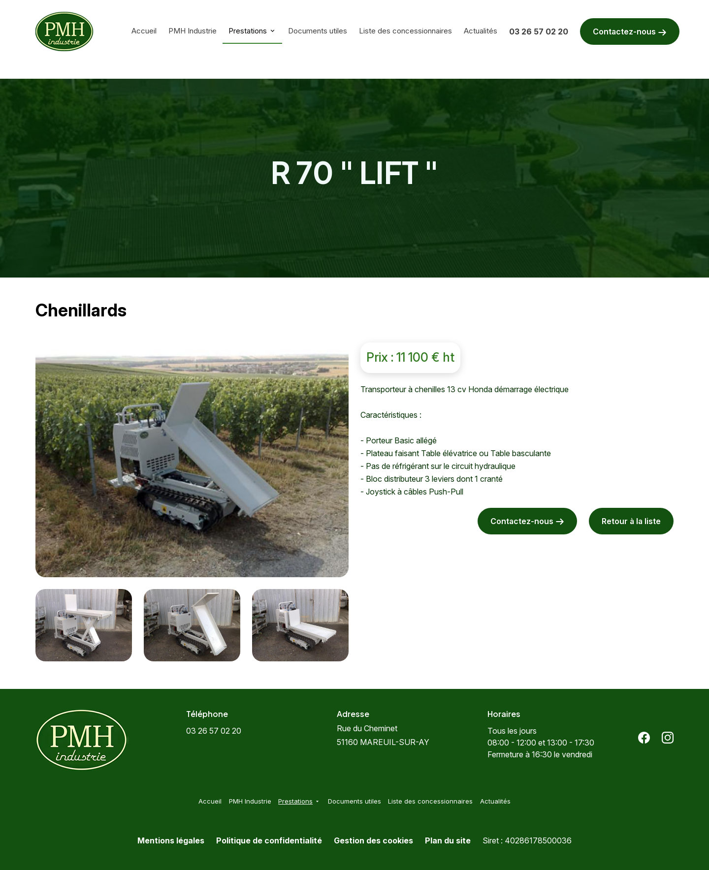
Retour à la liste (631, 521)
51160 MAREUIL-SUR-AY (383, 735)
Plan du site (448, 840)
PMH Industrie (192, 30)
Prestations (247, 30)
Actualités (480, 30)
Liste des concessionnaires (405, 30)
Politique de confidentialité (269, 840)
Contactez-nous (630, 32)
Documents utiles (317, 30)
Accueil (144, 30)
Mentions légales (170, 840)
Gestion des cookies (373, 840)
